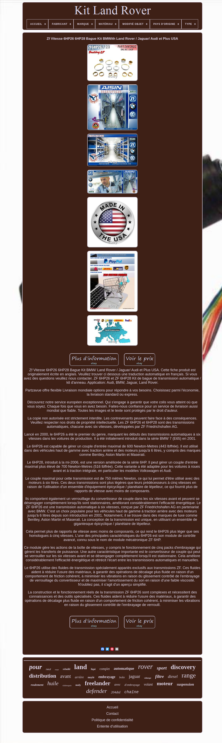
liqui (93, 669)
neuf (48, 669)
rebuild (66, 669)
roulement (37, 684)
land (80, 667)
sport (162, 668)
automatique (124, 668)
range (189, 675)
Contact (112, 714)
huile (52, 683)
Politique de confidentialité (112, 720)
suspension (185, 684)
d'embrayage (132, 684)
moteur (165, 683)
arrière (79, 677)
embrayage (106, 677)
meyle (91, 677)
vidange (147, 678)
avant (65, 676)
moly (78, 684)
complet (105, 669)
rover (145, 667)
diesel (173, 676)
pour (35, 667)
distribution (42, 676)
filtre (159, 676)
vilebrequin (66, 685)
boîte (122, 677)
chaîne (131, 692)
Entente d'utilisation (112, 726)
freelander (97, 683)
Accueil (112, 707)
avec (117, 684)
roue (57, 669)
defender (96, 691)
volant (148, 684)
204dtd (115, 692)
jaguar (134, 676)
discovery (183, 667)
